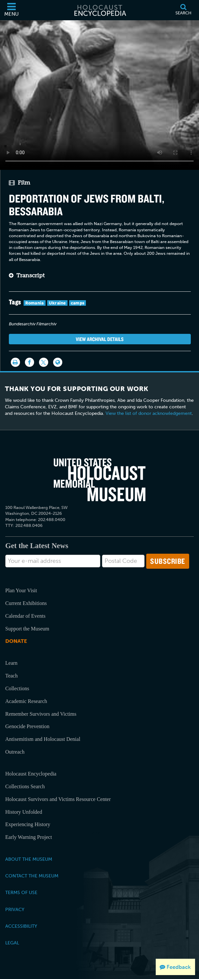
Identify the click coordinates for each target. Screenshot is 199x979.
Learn (11, 663)
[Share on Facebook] (29, 362)
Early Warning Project (28, 837)
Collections (17, 688)
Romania (34, 303)
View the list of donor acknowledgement (149, 413)
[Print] (15, 362)
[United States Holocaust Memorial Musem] (100, 479)
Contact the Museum (31, 876)
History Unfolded (23, 812)
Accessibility (21, 926)
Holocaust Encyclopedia (30, 773)
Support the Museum (27, 628)
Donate (16, 641)
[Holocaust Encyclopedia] (99, 10)
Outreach (15, 752)
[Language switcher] (57, 362)
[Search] (183, 10)
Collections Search (25, 786)
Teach (11, 675)
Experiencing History (27, 824)
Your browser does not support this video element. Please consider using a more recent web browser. (99, 94)
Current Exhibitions (26, 603)
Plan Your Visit (21, 590)
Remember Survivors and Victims (40, 714)
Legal (12, 943)
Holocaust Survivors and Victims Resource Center (58, 799)
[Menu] (11, 10)
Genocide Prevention (27, 726)
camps (78, 303)
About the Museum (28, 859)
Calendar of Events (25, 616)
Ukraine (57, 303)
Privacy (14, 909)
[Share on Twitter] (43, 362)
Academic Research (26, 701)
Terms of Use (21, 892)
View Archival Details (100, 339)
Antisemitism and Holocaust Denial (42, 739)
